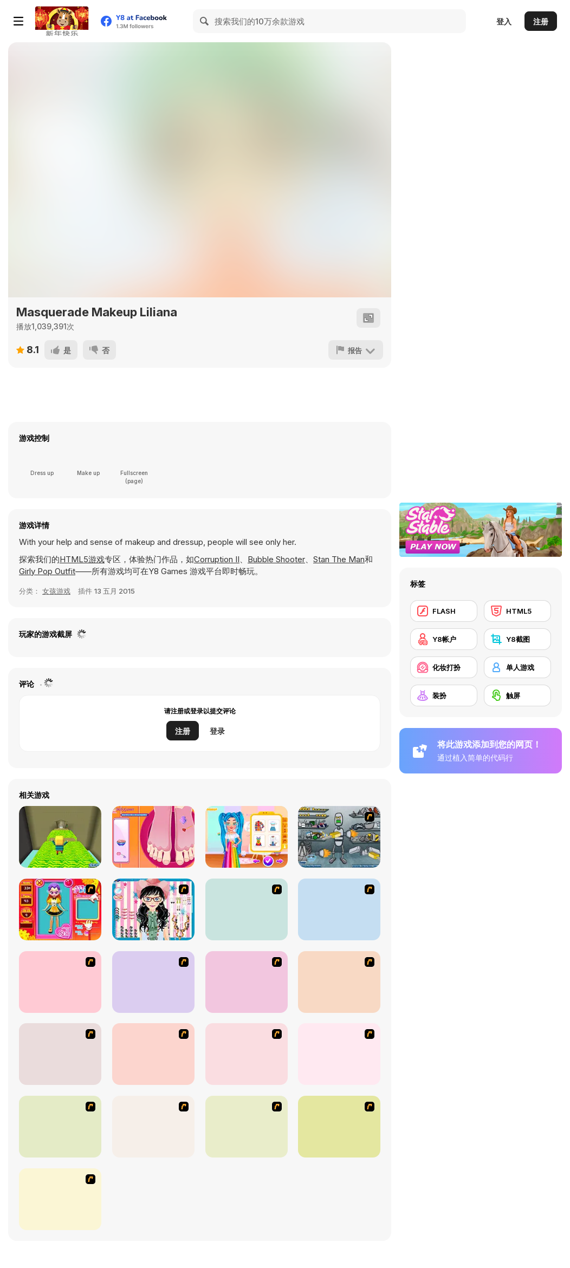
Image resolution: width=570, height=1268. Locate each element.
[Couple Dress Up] (339, 1127)
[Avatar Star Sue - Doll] (60, 909)
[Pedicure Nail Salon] (153, 837)
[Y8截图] (517, 639)
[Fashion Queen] (60, 982)
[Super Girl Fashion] (339, 982)
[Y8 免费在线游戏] (62, 21)
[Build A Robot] (339, 837)
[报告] (355, 350)
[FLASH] (443, 611)
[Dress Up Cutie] (153, 909)
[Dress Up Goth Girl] (60, 1199)
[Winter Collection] (60, 1054)
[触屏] (517, 695)
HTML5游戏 (82, 559)
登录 (217, 731)
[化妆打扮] (443, 667)
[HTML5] (517, 611)
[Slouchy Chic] (339, 1054)
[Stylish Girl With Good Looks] (153, 1127)
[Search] (205, 21)
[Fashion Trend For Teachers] (246, 982)
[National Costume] (153, 1054)
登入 (503, 21)
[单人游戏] (517, 667)
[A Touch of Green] (339, 909)
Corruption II (216, 559)
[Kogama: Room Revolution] (60, 837)
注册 (540, 21)
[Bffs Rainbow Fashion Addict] (246, 837)
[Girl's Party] (153, 982)
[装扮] (443, 695)
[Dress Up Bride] (246, 909)
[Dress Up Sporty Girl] (246, 1054)
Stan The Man (339, 559)
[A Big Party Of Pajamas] (60, 1127)
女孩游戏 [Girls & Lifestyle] (56, 591)
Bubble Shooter (276, 559)
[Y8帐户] (443, 639)
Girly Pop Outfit (47, 571)
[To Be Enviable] (246, 1127)
